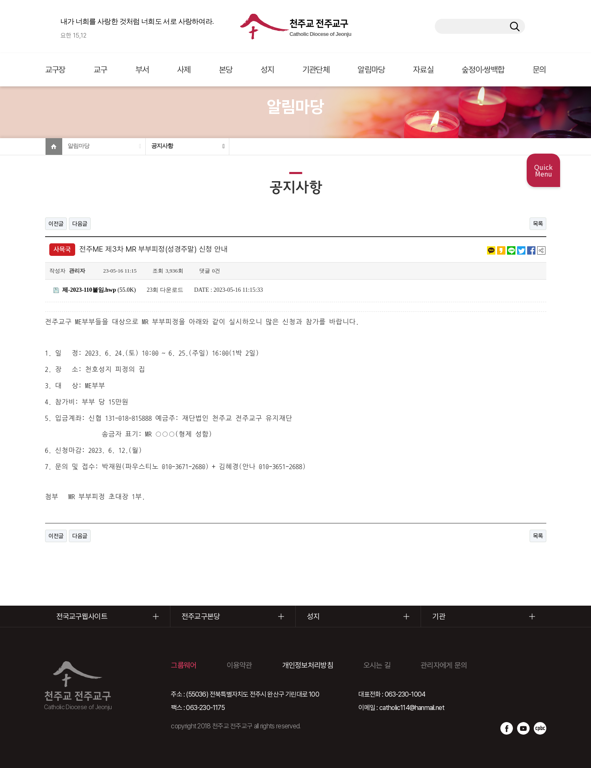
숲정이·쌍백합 (483, 70)
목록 (538, 223)
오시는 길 (377, 665)
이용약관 (239, 665)
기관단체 (316, 70)
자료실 (423, 70)
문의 (539, 70)
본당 (226, 70)
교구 (100, 70)
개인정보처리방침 (307, 665)
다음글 (79, 223)
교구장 (55, 70)
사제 (184, 70)
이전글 (55, 223)
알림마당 (371, 70)
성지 (267, 70)
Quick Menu (543, 170)
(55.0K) (94, 290)
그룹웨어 (183, 665)
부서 (142, 70)
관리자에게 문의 (444, 665)
